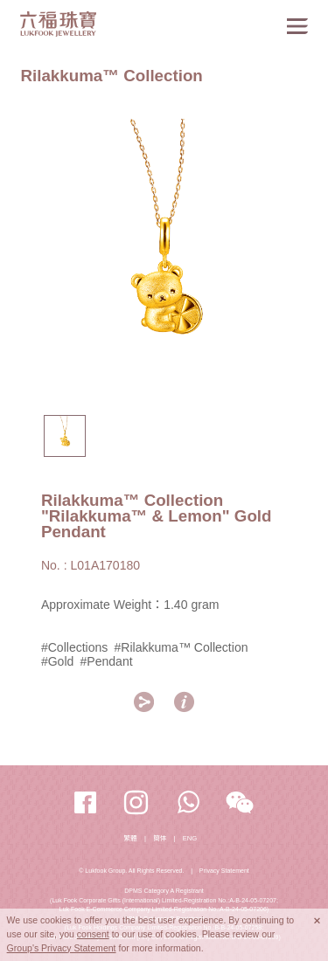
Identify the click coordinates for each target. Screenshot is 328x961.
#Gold (57, 661)
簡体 (159, 838)
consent (93, 934)
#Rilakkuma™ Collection (181, 647)
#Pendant (106, 661)
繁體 (130, 838)
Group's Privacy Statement (61, 948)
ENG (190, 838)
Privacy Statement (224, 871)
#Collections (74, 647)
